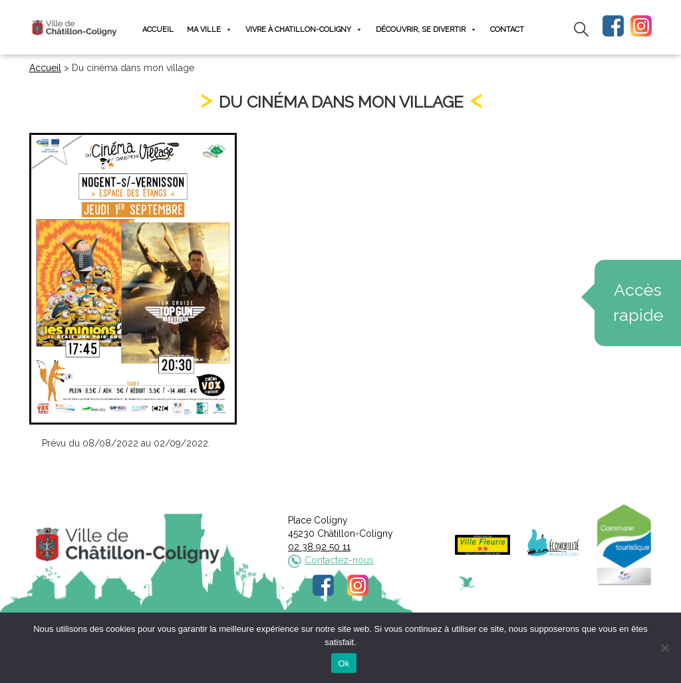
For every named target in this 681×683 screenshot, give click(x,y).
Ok (343, 663)
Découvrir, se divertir (426, 29)
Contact (507, 29)
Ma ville (209, 29)
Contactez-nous (339, 560)
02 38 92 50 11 (319, 546)
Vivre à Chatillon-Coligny (303, 29)
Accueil (158, 29)
